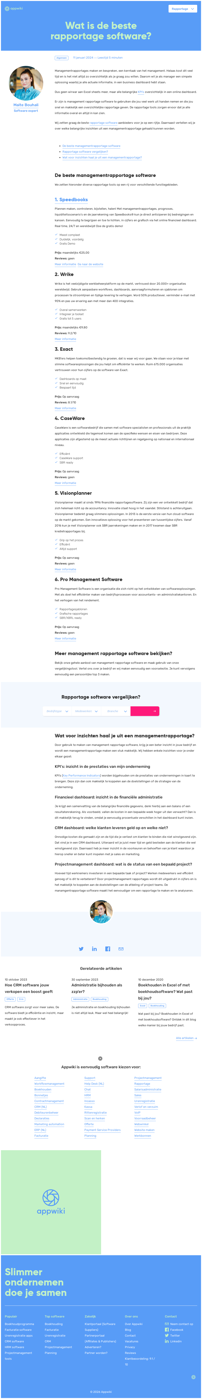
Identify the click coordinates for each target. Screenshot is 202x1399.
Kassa (88, 1107)
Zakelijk (90, 1316)
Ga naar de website (90, 264)
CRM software (14, 1341)
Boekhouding (54, 1324)
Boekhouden (42, 1089)
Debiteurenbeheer (46, 1112)
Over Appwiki (134, 1324)
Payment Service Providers (102, 1130)
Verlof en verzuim (146, 1107)
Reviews (130, 1353)
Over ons (131, 1316)
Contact (130, 1335)
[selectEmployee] (86, 711)
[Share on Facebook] (108, 950)
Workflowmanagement (49, 1083)
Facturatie (41, 1135)
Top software (54, 1316)
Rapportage (142, 1083)
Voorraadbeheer (145, 1118)
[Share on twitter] (81, 950)
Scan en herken (94, 1118)
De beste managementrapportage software (91, 146)
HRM (87, 1095)
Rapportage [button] (180, 9)
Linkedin (176, 1341)
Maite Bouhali (25, 105)
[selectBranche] (115, 711)
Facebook (176, 1330)
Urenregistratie (144, 1101)
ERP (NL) (40, 1130)
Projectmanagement (148, 1078)
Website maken (144, 1130)
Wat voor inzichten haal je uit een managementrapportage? (102, 157)
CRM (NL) (40, 1107)
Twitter (175, 1335)
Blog (128, 1330)
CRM (48, 1341)
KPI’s (141, 92)
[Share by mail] (121, 950)
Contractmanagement (49, 1101)
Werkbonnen (142, 1135)
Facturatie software (18, 1330)
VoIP (137, 1112)
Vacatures (131, 1341)
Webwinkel (141, 1124)
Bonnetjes (41, 1095)
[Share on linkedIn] (94, 950)
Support (89, 1078)
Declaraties (41, 1118)
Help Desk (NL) (94, 1083)
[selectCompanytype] (57, 711)
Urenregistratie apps (19, 1335)
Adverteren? (93, 1347)
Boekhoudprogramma (19, 1324)
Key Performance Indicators (81, 775)
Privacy (130, 1347)
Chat (87, 1089)
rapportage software (103, 123)
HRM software (14, 1347)
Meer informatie (65, 264)
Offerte (89, 1124)
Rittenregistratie (95, 1112)
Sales (137, 1095)
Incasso (89, 1101)
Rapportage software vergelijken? (85, 151)
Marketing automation (49, 1124)
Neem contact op (181, 1324)
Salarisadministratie (147, 1089)
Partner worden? (96, 1353)
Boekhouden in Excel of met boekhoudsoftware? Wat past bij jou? (165, 991)
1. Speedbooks (71, 199)
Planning (90, 1135)
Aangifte (40, 1078)
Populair (11, 1316)
